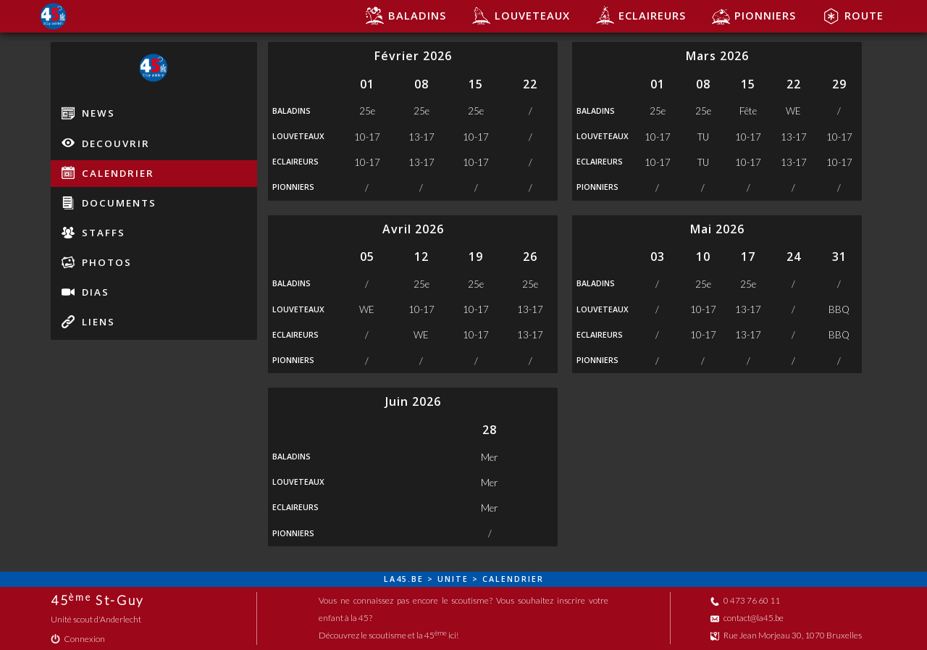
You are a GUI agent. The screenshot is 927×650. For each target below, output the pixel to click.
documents (109, 202)
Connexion (78, 638)
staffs (93, 232)
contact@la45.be (747, 617)
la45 (396, 579)
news (88, 113)
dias (85, 292)
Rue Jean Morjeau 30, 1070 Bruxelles (786, 635)
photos (97, 262)
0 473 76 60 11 (745, 600)
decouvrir (106, 142)
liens (88, 321)
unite (453, 579)
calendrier (108, 172)
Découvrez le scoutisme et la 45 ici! (388, 635)
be (417, 579)
